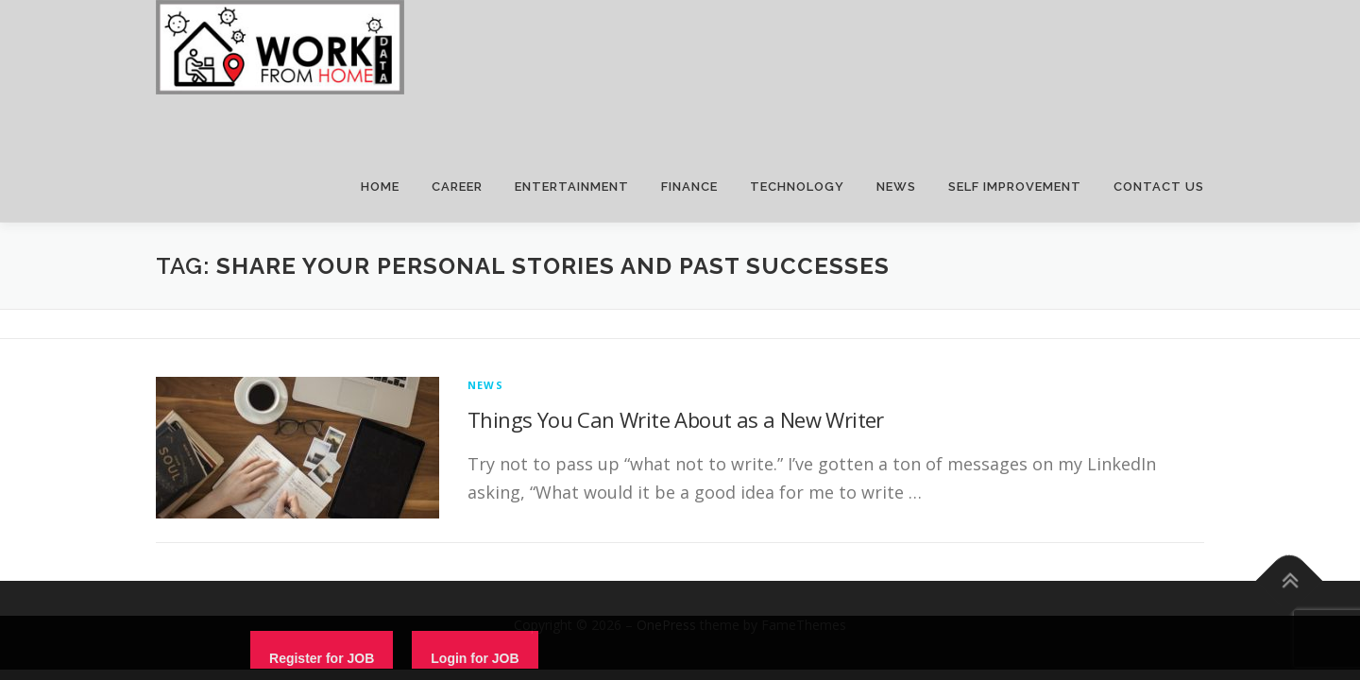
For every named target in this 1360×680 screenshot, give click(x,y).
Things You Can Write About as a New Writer (676, 419)
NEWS (896, 186)
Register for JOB (321, 658)
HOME (380, 186)
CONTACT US (1159, 186)
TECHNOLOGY (797, 186)
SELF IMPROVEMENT (1014, 186)
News (485, 385)
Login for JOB (474, 658)
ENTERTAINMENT (572, 186)
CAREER (457, 186)
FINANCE (689, 186)
